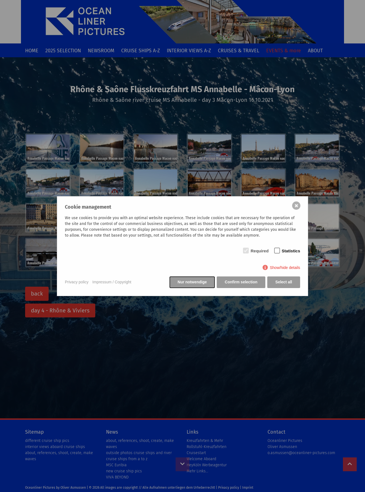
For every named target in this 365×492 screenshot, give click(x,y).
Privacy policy (77, 282)
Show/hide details (285, 267)
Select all (283, 282)
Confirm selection (241, 282)
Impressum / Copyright (111, 282)
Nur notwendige (192, 282)
